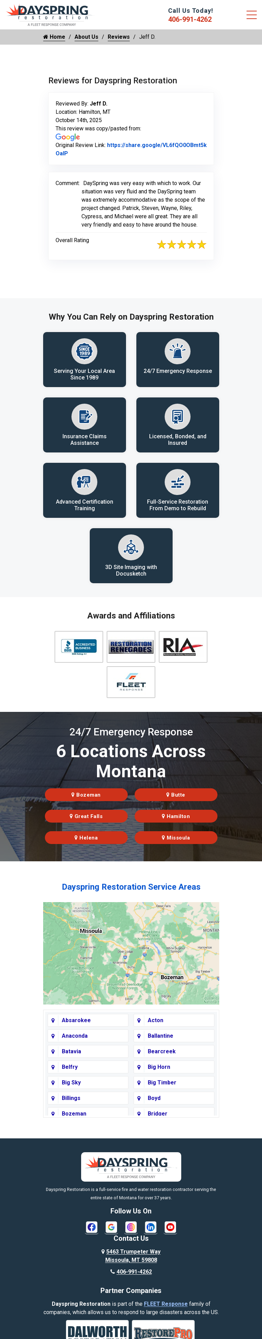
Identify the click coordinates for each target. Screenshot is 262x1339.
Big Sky (71, 1084)
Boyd (154, 1099)
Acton (155, 1021)
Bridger (157, 1115)
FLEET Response (166, 1305)
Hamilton (176, 818)
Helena (86, 839)
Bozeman (86, 796)
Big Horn (159, 1068)
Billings (71, 1099)
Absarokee (76, 1021)
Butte (175, 796)
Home (54, 37)
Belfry (70, 1068)
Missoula (176, 839)
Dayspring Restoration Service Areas (131, 888)
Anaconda (75, 1037)
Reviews (119, 37)
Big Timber (162, 1084)
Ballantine (160, 1037)
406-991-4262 (190, 19)
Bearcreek (162, 1052)
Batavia (71, 1052)
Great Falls (86, 818)
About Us (86, 37)
